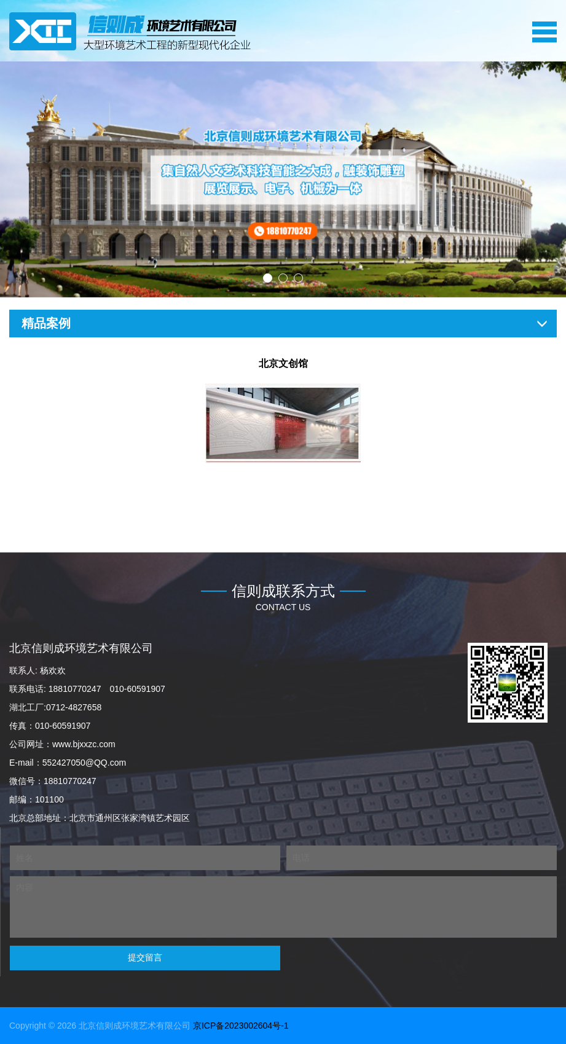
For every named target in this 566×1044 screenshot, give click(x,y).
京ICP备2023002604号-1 (241, 1025)
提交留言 (145, 957)
